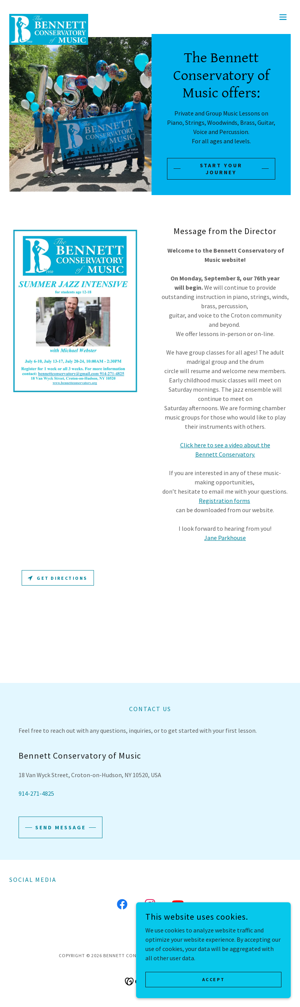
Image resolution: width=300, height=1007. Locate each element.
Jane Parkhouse (225, 538)
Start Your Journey (221, 169)
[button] (283, 17)
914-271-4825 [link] (36, 793)
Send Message (60, 827)
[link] (48, 17)
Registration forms (224, 500)
